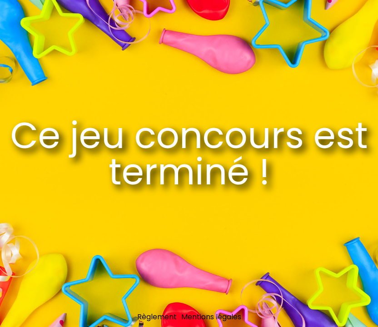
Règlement (157, 317)
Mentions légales (211, 317)
